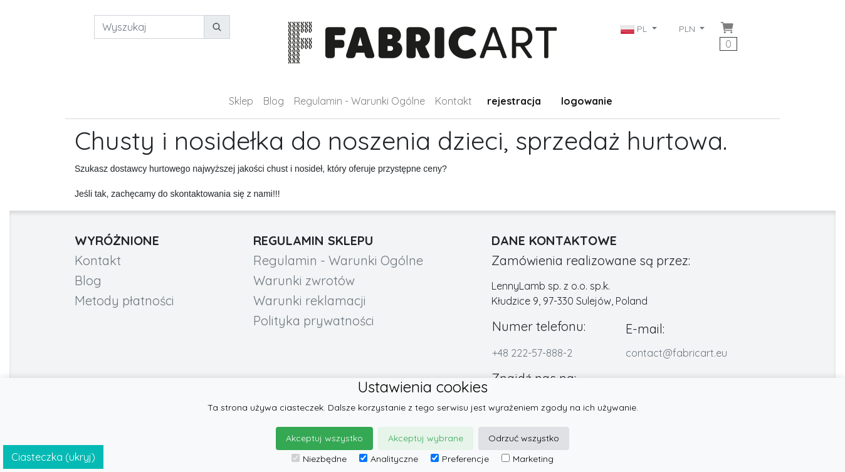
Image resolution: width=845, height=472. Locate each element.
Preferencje (460, 458)
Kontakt (453, 101)
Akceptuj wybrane (425, 438)
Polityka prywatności (313, 320)
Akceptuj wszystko (324, 438)
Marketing (527, 458)
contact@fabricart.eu (676, 353)
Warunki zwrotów (304, 280)
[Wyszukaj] (149, 27)
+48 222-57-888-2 (532, 353)
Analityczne (388, 458)
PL (635, 28)
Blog (273, 101)
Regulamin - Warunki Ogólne (359, 101)
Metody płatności (124, 300)
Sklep (241, 101)
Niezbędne (319, 458)
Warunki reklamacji (309, 300)
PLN (688, 28)
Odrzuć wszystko (523, 438)
